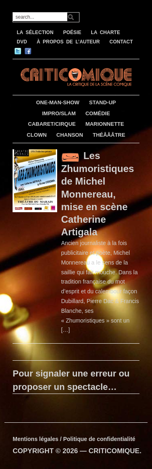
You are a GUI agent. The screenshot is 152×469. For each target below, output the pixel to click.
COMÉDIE (98, 113)
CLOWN (37, 135)
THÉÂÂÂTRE (109, 135)
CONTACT (121, 42)
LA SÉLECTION (35, 32)
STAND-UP (102, 102)
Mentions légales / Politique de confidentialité (74, 439)
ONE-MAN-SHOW (57, 102)
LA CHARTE (105, 32)
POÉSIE (72, 32)
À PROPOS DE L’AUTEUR (68, 42)
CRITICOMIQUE (114, 451)
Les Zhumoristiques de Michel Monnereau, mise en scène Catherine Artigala (97, 193)
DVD (22, 42)
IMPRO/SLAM (59, 113)
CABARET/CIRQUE (52, 124)
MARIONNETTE (105, 124)
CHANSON (69, 135)
